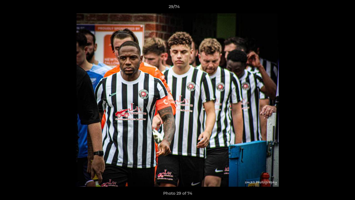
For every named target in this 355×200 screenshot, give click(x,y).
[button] (331, 8)
